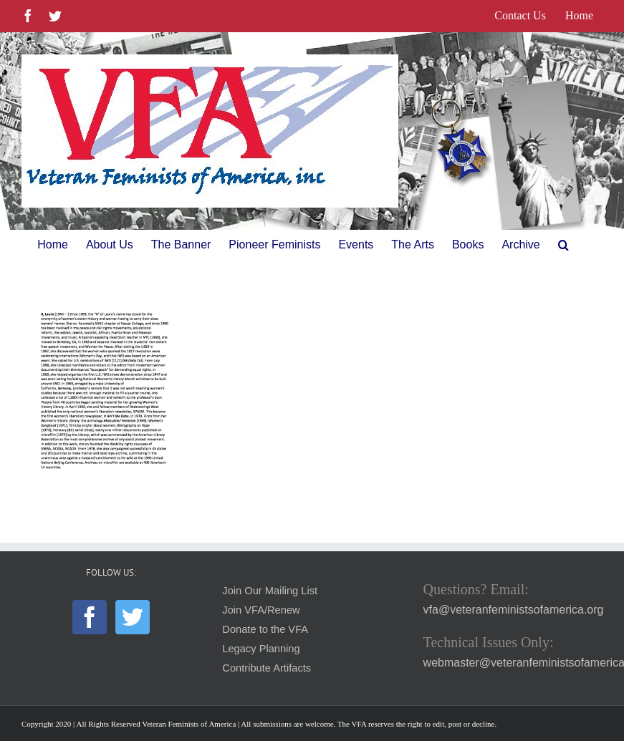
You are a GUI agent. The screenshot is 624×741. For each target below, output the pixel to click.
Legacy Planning (260, 648)
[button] (563, 245)
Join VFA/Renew (260, 610)
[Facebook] (89, 617)
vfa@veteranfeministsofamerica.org (513, 610)
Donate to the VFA (265, 629)
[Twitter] (132, 617)
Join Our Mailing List (269, 590)
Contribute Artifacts (266, 668)
